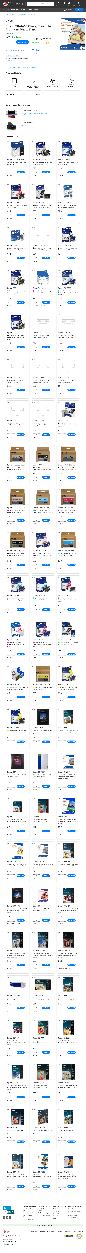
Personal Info (57, 1211)
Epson (24, 14)
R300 (45, 114)
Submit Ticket (72, 1217)
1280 (22, 114)
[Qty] (12, 42)
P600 (23, 126)
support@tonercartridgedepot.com (13, 1246)
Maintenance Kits (16, 14)
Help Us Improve (75, 14)
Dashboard (56, 1209)
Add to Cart (22, 42)
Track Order (56, 1218)
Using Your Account (73, 1209)
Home (7, 14)
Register (16, 60)
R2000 (35, 114)
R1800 (31, 114)
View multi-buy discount (13, 67)
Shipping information (29, 67)
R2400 (40, 114)
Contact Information (28, 1213)
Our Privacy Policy (43, 1213)
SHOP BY (11, 10)
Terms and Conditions (44, 1215)
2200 (26, 114)
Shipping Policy (72, 1215)
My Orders (56, 1213)
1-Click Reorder (57, 1216)
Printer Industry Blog (28, 1219)
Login (10, 60)
